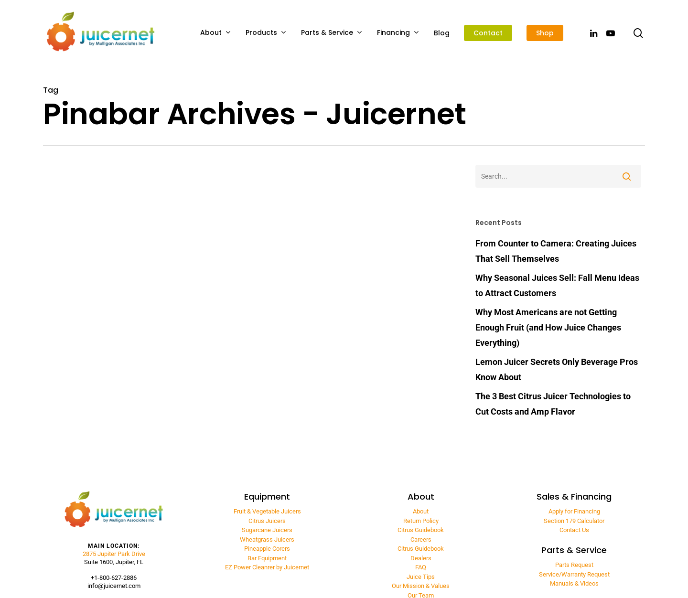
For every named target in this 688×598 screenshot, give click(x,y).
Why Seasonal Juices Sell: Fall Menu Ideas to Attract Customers (557, 285)
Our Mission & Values (421, 585)
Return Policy (421, 520)
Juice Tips (421, 576)
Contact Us (574, 530)
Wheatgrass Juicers (267, 539)
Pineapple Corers (267, 548)
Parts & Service (331, 33)
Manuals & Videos (574, 583)
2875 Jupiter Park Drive (114, 553)
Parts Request (574, 564)
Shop (545, 33)
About (215, 33)
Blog (442, 33)
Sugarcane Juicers (267, 530)
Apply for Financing (574, 511)
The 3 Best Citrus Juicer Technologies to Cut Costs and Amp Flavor (553, 403)
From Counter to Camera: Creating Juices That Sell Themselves (555, 251)
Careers (420, 539)
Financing (398, 33)
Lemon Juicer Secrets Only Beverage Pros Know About (556, 369)
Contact (488, 33)
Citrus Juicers (267, 520)
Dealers (420, 558)
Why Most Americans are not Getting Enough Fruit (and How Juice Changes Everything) (548, 327)
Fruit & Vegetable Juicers (267, 511)
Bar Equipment (267, 558)
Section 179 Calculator (574, 520)
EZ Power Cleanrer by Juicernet (267, 567)
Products (266, 33)
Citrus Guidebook (421, 530)
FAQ (420, 567)
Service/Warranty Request (574, 574)
